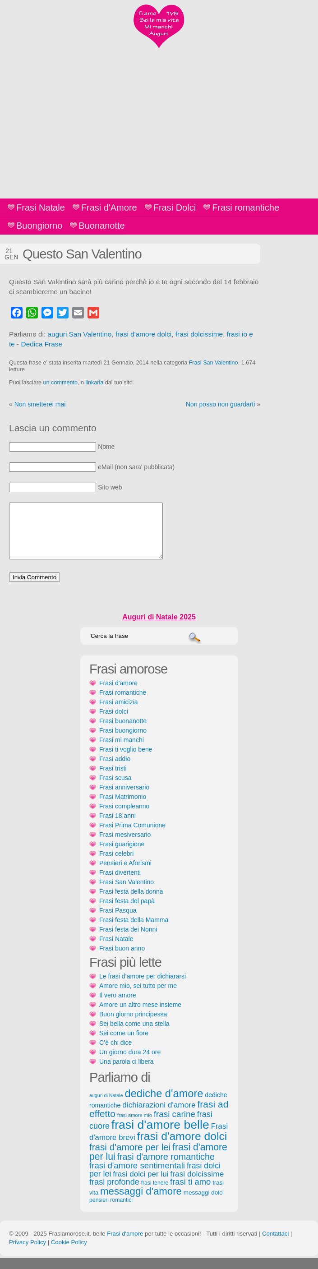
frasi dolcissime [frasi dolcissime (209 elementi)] (197, 1184)
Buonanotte (101, 226)
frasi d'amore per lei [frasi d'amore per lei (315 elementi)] (130, 1158)
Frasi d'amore (118, 693)
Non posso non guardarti (220, 404)
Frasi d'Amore (109, 207)
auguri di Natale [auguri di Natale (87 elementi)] (106, 1106)
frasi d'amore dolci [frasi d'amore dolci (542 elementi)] (182, 1147)
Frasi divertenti (120, 883)
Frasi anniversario (124, 798)
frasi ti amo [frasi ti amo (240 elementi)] (190, 1192)
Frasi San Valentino (213, 363)
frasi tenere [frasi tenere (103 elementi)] (154, 1194)
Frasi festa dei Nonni (128, 940)
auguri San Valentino (80, 334)
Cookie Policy (69, 1253)
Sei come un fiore (123, 1044)
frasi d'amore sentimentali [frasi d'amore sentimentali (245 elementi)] (137, 1176)
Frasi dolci (113, 722)
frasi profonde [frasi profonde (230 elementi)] (114, 1192)
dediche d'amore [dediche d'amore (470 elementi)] (164, 1104)
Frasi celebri (116, 864)
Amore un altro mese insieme (140, 1015)
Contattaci (275, 1244)
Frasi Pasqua (117, 921)
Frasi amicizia (118, 712)
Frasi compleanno (124, 817)
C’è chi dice (115, 1053)
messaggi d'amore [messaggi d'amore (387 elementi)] (141, 1202)
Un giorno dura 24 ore (130, 1062)
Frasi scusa (115, 788)
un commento (60, 382)
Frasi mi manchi (121, 750)
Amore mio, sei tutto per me (138, 996)
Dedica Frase (42, 344)
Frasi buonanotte (123, 731)
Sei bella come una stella (134, 1034)
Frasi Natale (40, 207)
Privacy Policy (27, 1253)
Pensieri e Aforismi (125, 873)
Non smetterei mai (40, 404)
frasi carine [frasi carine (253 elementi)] (174, 1125)
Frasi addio (114, 769)
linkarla (94, 382)
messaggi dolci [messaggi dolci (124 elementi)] (204, 1203)
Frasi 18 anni (117, 826)
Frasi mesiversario (125, 845)
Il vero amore (117, 1006)
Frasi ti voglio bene (125, 760)
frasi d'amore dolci (143, 334)
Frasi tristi (113, 779)
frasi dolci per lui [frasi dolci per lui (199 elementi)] (140, 1185)
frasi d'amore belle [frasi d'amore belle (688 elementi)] (160, 1135)
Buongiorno (39, 226)
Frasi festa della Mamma (133, 930)
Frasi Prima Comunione (132, 836)
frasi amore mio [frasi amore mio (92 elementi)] (134, 1126)
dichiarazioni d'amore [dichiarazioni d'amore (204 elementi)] (158, 1115)
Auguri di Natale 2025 (159, 628)
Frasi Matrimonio (122, 807)
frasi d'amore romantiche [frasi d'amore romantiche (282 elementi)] (165, 1167)
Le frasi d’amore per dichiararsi (142, 987)
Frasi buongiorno (123, 741)
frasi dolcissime (199, 334)
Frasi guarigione (121, 854)
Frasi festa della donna (131, 902)
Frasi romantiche (245, 207)
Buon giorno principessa (133, 1025)
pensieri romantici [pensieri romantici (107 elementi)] (111, 1211)
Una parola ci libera (126, 1072)
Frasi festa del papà (127, 911)
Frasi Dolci (174, 207)
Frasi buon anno (122, 959)
